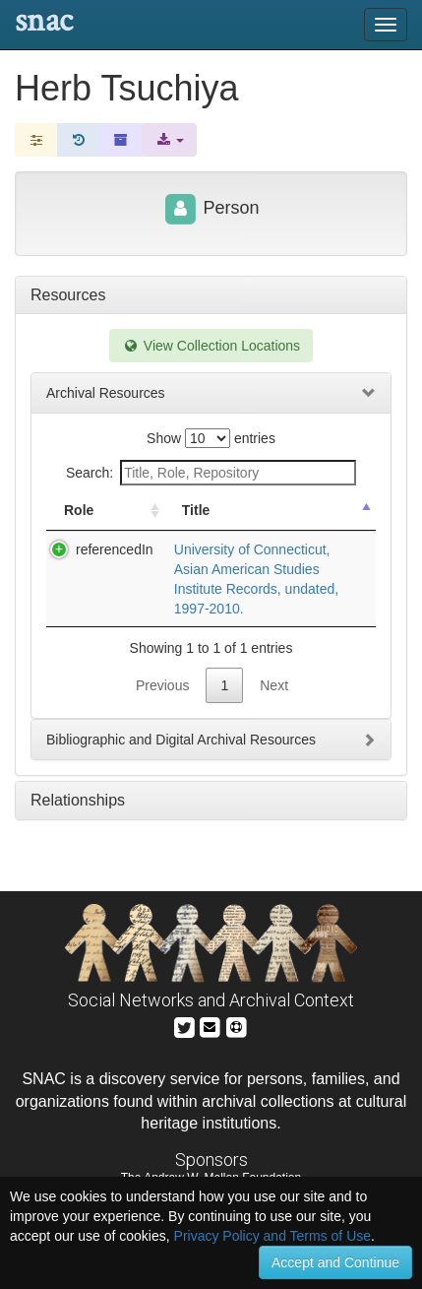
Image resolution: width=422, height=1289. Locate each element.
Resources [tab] (67, 295)
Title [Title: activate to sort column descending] (196, 510)
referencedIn (114, 549)
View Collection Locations (211, 346)
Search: (211, 472)
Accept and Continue (335, 1262)
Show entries (211, 438)
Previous (162, 685)
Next (274, 685)
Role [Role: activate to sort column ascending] (78, 510)
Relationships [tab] (77, 800)
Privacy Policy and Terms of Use (272, 1236)
